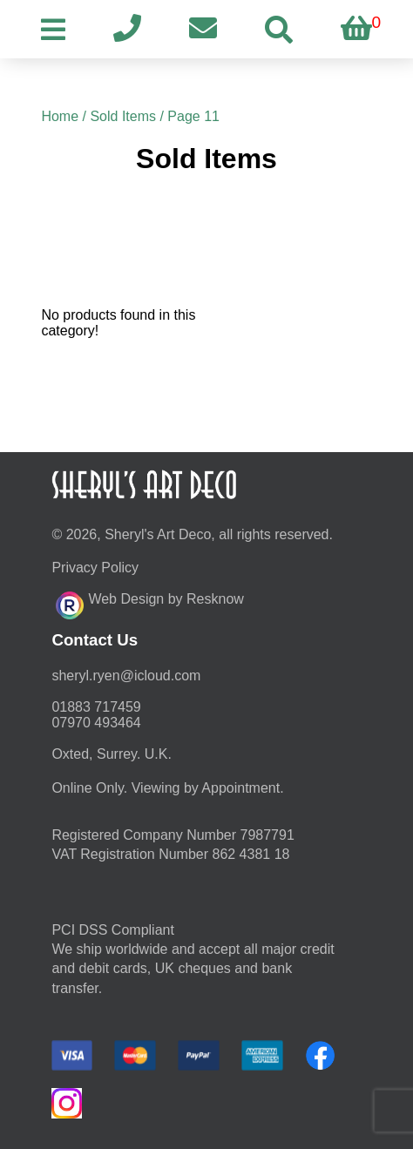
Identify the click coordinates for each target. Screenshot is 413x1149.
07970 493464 (95, 722)
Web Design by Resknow (149, 602)
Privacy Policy (95, 567)
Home (59, 116)
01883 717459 (95, 707)
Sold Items (123, 116)
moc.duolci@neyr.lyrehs (125, 675)
